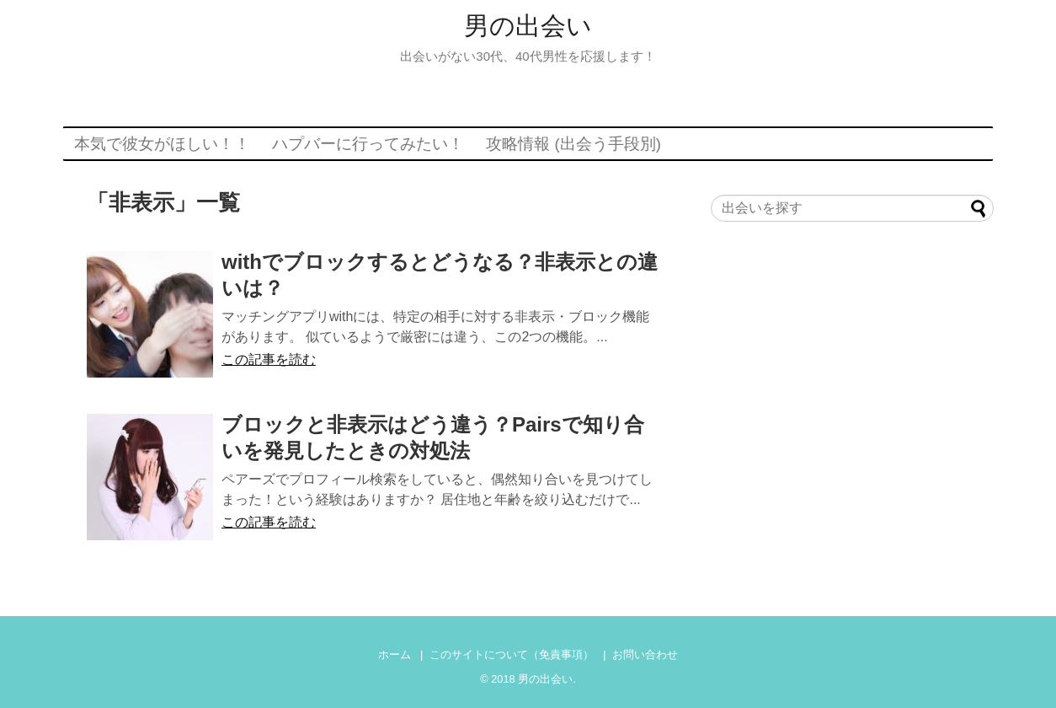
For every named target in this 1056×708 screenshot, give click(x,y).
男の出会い (528, 26)
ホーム (394, 654)
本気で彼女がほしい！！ (162, 144)
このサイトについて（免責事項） (511, 654)
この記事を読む (268, 359)
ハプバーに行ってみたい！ (368, 144)
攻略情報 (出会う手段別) (573, 144)
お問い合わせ (645, 654)
